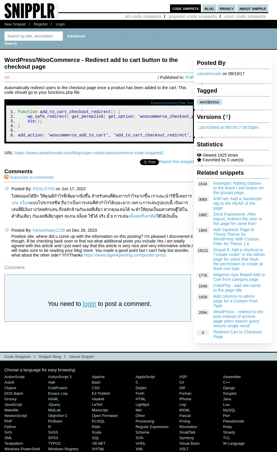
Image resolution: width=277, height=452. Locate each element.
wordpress (209, 102)
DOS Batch (13, 393)
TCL (226, 438)
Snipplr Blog (50, 356)
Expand (156, 103)
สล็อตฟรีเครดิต (142, 221)
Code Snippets (17, 356)
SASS (53, 432)
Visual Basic (189, 443)
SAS (8, 432)
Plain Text (185, 103)
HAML (53, 399)
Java (227, 399)
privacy (227, 8)
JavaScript (13, 404)
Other (140, 415)
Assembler (232, 377)
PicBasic (55, 421)
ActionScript (14, 377)
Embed (170, 103)
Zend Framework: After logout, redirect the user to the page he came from (237, 219)
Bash (96, 382)
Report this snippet (176, 166)
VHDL (141, 443)
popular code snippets (193, 16)
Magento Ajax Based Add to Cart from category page (239, 277)
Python (10, 427)
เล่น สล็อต (20, 208)
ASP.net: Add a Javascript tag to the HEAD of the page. (237, 203)
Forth (140, 393)
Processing (145, 421)
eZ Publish (101, 393)
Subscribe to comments (28, 182)
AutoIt (9, 382)
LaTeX (97, 404)
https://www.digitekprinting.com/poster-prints (125, 260)
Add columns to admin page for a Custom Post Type (235, 301)
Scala (96, 432)
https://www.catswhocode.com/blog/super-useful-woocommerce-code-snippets (88, 158)
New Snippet (15, 24)
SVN (139, 438)
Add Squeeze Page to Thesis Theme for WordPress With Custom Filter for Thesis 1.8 (236, 236)
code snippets (185, 8)
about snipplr (252, 8)
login (89, 309)
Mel (139, 410)
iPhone (185, 399)
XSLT (183, 449)
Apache (98, 377)
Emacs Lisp (58, 393)
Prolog (184, 421)
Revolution (188, 427)
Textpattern (13, 443)
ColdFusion (57, 388)
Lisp (182, 404)
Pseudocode (233, 421)
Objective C (58, 415)
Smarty (229, 432)
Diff (182, 388)
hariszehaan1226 (49, 235)
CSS (96, 388)
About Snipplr (81, 356)
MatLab (54, 410)
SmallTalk (187, 432)
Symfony (186, 438)
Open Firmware (105, 415)
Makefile (11, 410)
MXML (184, 410)
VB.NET (99, 443)
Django (229, 388)
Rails (96, 427)
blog (209, 8)
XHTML (98, 449)
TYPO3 (54, 443)
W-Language (234, 443)
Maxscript (100, 410)
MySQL (229, 410)
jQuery (54, 404)
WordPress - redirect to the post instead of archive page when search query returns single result (238, 318)
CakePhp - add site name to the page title (237, 287)
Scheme (143, 432)
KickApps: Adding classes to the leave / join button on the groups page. (238, 188)
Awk (51, 382)
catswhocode (209, 73)
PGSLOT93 (44, 194)
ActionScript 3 (59, 377)
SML (8, 438)
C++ (226, 382)
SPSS (53, 438)
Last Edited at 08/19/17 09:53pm (228, 127)
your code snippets (245, 16)
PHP (189, 77)
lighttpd (142, 404)
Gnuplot (229, 393)
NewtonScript (15, 415)
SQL (95, 438)
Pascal (185, 415)
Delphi (141, 388)
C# (181, 382)
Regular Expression (152, 427)
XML (139, 449)
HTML (141, 399)
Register (41, 24)
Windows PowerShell (22, 449)
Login (60, 24)
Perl (226, 415)
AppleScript (145, 377)
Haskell (98, 399)
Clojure (10, 388)
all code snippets (143, 16)
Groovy (10, 399)
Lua (226, 404)
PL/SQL (98, 421)
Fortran (185, 393)
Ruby (227, 427)
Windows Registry (63, 449)
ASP (183, 377)
